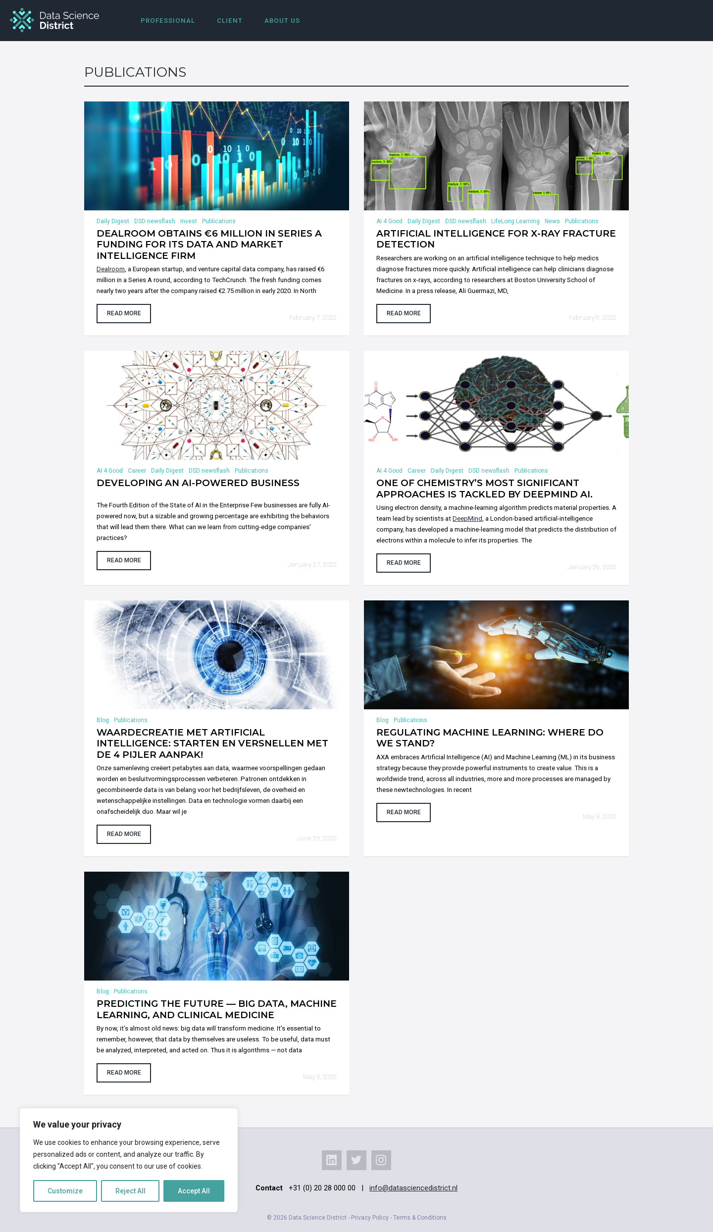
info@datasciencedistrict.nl (413, 1187)
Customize (65, 1191)
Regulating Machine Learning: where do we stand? (490, 738)
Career (137, 470)
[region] (129, 1160)
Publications (219, 221)
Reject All (130, 1191)
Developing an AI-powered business (198, 483)
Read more (124, 313)
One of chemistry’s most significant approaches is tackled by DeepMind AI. (484, 488)
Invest (188, 221)
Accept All (194, 1191)
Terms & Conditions (420, 1217)
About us (282, 20)
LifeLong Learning (515, 221)
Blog (103, 720)
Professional (168, 20)
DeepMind (467, 518)
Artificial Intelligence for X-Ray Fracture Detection (496, 239)
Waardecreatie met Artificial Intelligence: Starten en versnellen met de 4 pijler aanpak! (212, 743)
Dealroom (111, 269)
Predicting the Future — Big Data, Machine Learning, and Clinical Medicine (217, 1009)
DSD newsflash (154, 221)
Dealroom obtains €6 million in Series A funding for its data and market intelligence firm (209, 244)
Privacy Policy (370, 1217)
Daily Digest (113, 221)
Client (230, 20)
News (552, 221)
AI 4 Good (389, 221)
